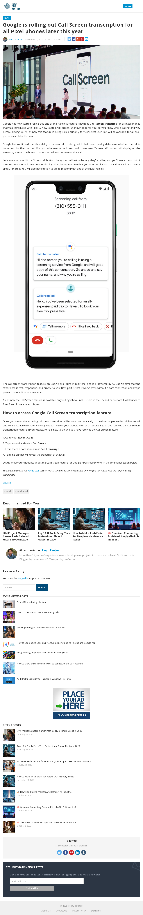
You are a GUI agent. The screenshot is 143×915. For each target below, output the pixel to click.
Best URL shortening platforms (32, 602)
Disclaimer (96, 910)
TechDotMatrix (75, 905)
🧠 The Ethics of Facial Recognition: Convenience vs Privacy (46, 822)
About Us (46, 910)
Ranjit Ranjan (15, 39)
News (6, 18)
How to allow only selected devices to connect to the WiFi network (50, 663)
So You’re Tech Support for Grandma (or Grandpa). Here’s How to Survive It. (54, 761)
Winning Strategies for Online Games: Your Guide (41, 627)
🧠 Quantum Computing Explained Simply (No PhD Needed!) (123, 536)
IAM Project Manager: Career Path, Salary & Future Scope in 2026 (16, 536)
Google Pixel (22, 491)
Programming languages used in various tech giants (42, 652)
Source (7, 482)
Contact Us (61, 910)
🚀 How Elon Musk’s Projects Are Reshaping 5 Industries (45, 791)
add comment (54, 39)
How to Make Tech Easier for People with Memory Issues (88, 536)
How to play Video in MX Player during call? (38, 612)
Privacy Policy (79, 910)
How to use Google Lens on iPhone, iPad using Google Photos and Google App (56, 642)
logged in (23, 578)
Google (9, 491)
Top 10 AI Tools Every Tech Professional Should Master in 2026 (54, 536)
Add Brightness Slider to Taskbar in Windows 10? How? (44, 678)
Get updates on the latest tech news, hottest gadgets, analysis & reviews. (55, 874)
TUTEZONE (33, 470)
